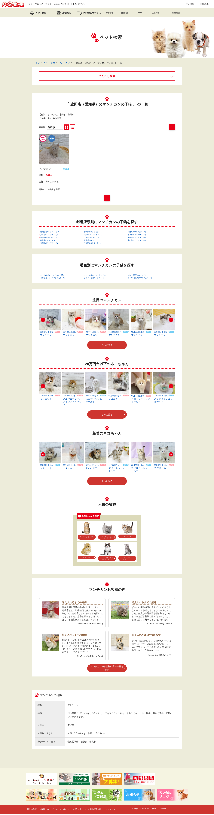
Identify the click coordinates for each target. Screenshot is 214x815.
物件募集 (204, 5)
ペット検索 (49, 64)
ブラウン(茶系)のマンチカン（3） (140, 279)
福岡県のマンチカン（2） (137, 239)
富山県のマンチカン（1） (137, 241)
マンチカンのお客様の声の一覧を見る (107, 670)
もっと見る (107, 346)
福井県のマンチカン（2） (49, 241)
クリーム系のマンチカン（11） (95, 276)
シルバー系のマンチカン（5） (95, 279)
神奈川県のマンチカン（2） (50, 239)
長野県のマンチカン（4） (137, 233)
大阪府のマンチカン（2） (93, 239)
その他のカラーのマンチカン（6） (53, 279)
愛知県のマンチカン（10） (50, 233)
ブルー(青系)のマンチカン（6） (139, 276)
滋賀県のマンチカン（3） (93, 236)
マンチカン (64, 64)
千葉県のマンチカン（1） (93, 244)
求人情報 (190, 5)
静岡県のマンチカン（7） (93, 233)
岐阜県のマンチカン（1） (93, 241)
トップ (36, 64)
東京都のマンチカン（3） (137, 236)
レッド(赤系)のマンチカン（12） (52, 276)
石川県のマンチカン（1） (49, 244)
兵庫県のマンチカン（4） (49, 236)
